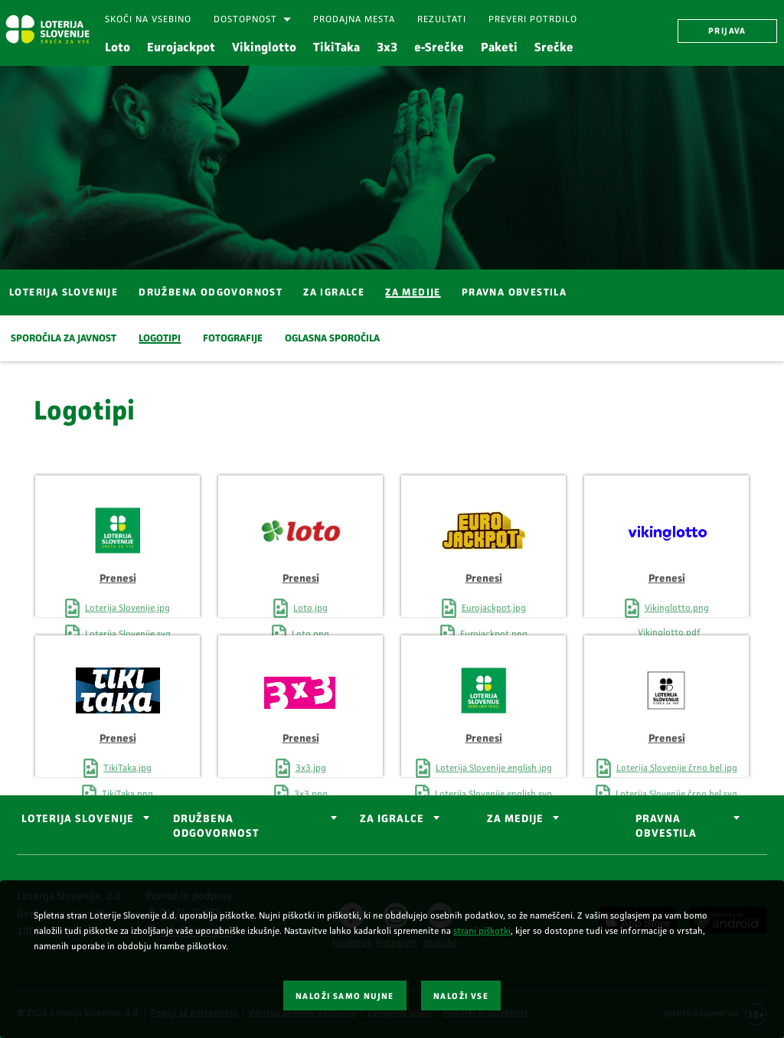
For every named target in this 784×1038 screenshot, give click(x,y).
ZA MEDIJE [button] (515, 818)
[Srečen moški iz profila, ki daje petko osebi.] (392, 167)
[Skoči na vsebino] (148, 19)
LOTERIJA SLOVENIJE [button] (77, 818)
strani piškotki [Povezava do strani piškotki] (482, 931)
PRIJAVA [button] (727, 31)
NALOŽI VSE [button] (460, 996)
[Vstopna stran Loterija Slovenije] (47, 29)
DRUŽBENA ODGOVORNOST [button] (216, 826)
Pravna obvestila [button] (666, 826)
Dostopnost (245, 19)
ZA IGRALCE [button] (392, 818)
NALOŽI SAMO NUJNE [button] (345, 996)
